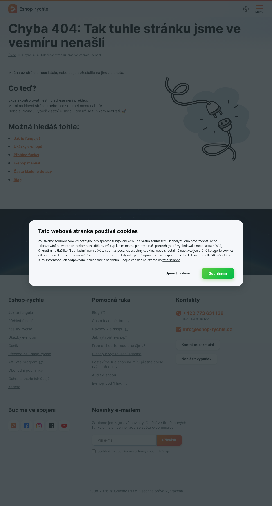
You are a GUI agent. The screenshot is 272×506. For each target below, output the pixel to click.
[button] (179, 273)
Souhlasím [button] (218, 273)
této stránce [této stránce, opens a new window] (171, 260)
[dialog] (136, 253)
